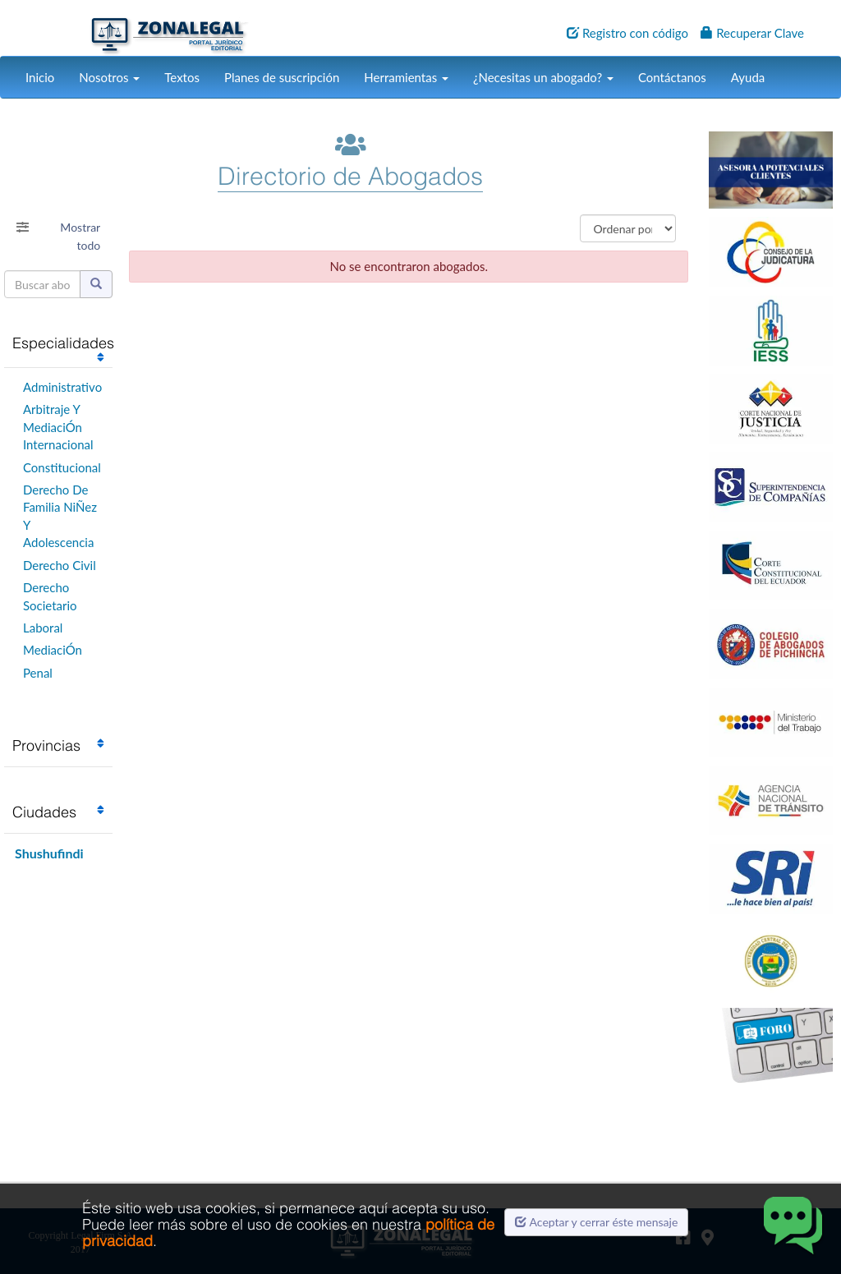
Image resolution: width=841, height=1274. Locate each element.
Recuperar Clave (752, 32)
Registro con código (627, 32)
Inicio (39, 77)
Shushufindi (49, 853)
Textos (182, 77)
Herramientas (406, 77)
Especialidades (63, 342)
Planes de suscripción (281, 77)
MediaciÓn (52, 649)
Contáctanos (672, 77)
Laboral (42, 627)
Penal (38, 672)
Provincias (46, 745)
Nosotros (109, 77)
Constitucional (62, 467)
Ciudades (44, 812)
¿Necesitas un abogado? (543, 77)
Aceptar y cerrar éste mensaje (596, 1222)
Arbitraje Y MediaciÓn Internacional (58, 427)
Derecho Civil (59, 565)
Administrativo (62, 386)
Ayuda (748, 77)
